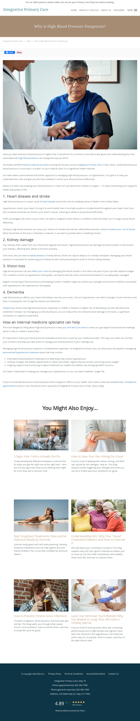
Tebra (82, 710)
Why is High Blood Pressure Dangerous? (51, 41)
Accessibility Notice (96, 673)
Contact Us (113, 673)
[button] (135, 10)
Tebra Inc (40, 674)
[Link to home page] (25, 9)
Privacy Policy (54, 673)
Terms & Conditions (73, 673)
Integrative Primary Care (13, 41)
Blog (29, 41)
